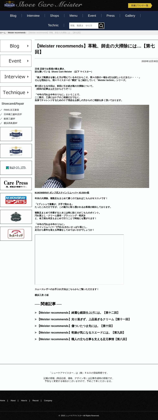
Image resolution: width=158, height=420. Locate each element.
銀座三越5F (9, 118)
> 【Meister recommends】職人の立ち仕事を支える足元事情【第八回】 (81, 339)
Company (48, 400)
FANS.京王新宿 (11, 110)
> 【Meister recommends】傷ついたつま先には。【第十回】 (74, 326)
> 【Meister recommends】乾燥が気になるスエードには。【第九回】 (80, 332)
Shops (54, 15)
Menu (73, 15)
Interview (33, 15)
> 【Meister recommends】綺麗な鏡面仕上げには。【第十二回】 (77, 312)
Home (2, 400)
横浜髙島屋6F (10, 123)
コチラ (53, 89)
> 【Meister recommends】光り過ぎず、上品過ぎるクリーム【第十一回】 (83, 319)
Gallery (130, 15)
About (13, 400)
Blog (13, 15)
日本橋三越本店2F (13, 114)
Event (92, 15)
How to (24, 400)
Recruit (36, 400)
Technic (53, 25)
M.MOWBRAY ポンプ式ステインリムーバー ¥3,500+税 (62, 192)
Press (110, 15)
